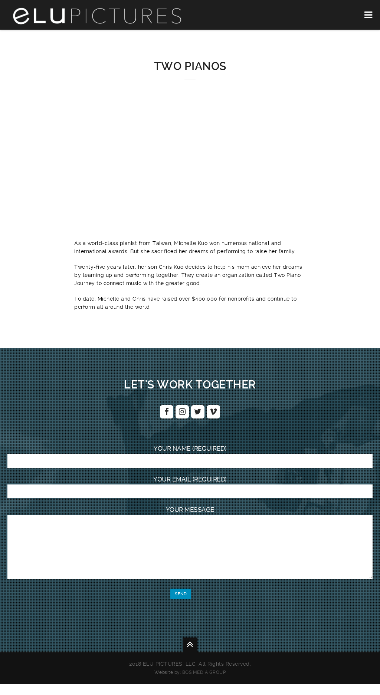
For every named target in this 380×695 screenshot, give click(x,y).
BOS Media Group (204, 683)
